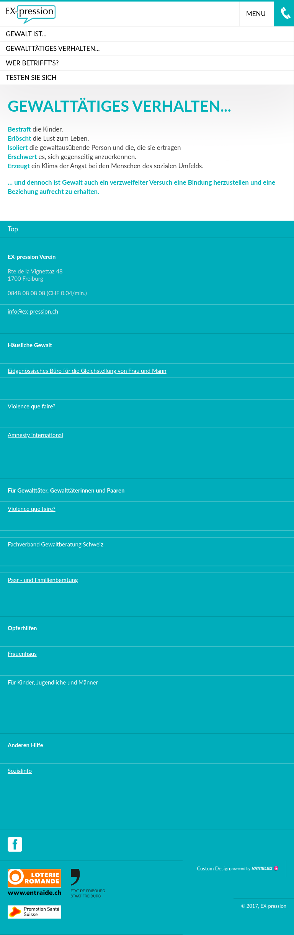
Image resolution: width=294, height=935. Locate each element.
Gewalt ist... (26, 34)
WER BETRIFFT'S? (32, 63)
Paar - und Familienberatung (43, 579)
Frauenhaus (22, 653)
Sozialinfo (20, 770)
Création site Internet (254, 868)
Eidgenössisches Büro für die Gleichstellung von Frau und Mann (87, 370)
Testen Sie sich (31, 77)
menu (259, 14)
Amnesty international (35, 434)
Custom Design (213, 868)
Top (13, 229)
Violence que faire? (32, 406)
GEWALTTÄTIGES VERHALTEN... (53, 48)
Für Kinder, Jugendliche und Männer (53, 682)
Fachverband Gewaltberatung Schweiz (55, 544)
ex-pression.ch (30, 15)
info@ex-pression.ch (33, 311)
